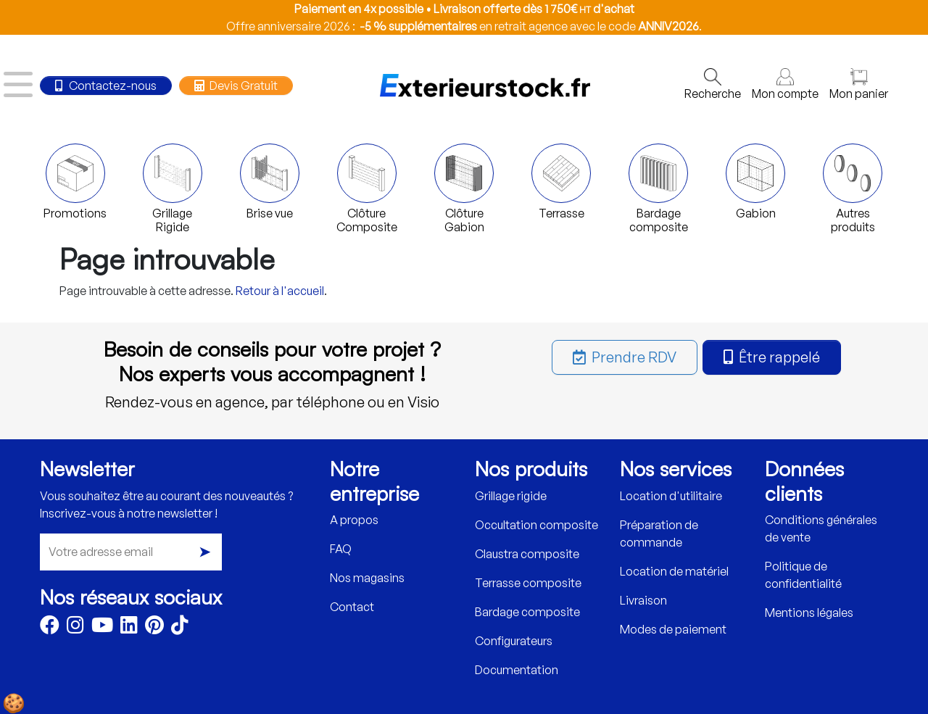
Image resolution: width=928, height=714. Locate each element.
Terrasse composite (528, 583)
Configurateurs (513, 641)
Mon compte (785, 84)
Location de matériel (674, 571)
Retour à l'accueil (280, 290)
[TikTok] (179, 627)
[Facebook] (49, 627)
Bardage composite (527, 612)
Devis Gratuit (235, 85)
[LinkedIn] (129, 627)
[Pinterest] (154, 627)
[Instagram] (75, 627)
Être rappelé (772, 357)
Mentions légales (809, 612)
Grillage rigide (511, 496)
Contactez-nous (106, 85)
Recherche (712, 84)
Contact (352, 606)
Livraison (643, 600)
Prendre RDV (624, 357)
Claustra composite (527, 554)
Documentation (516, 670)
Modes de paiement (673, 629)
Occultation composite (536, 525)
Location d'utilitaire (671, 496)
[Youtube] (102, 627)
